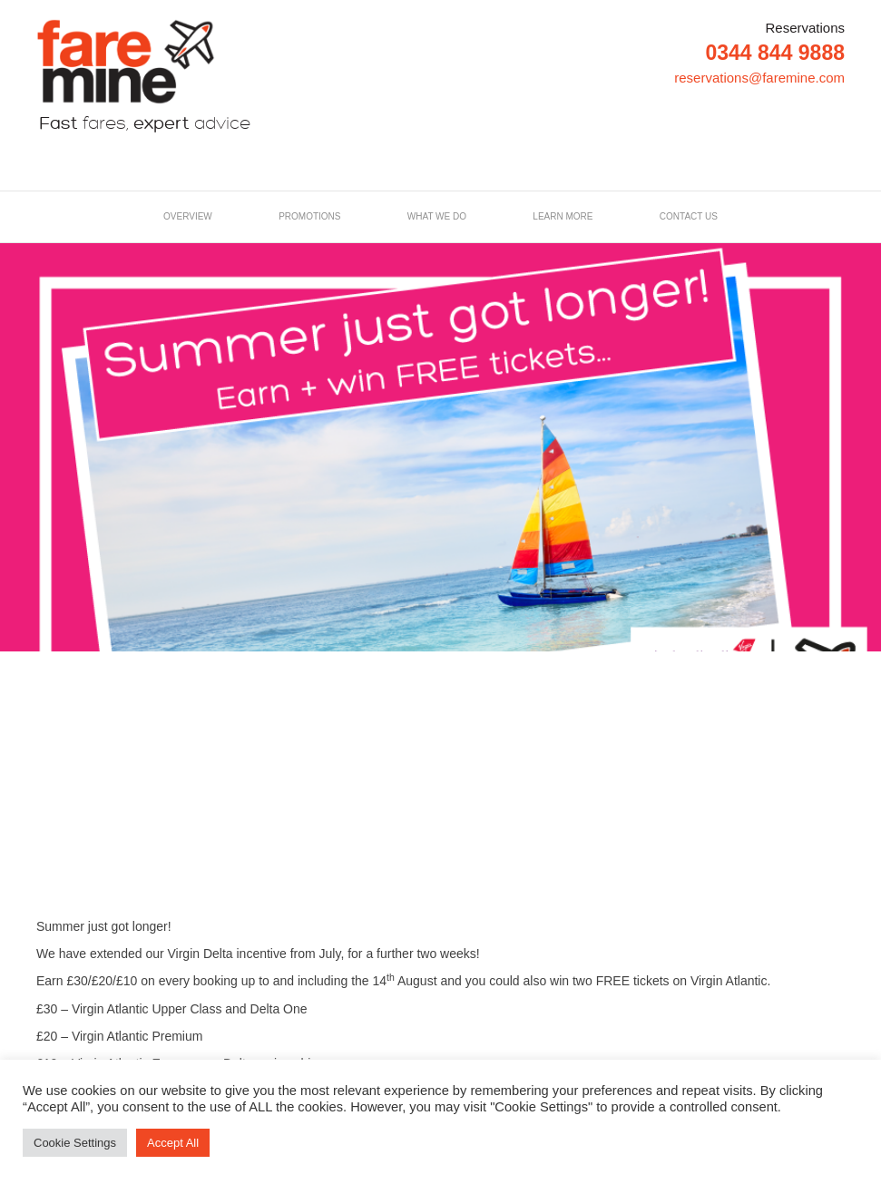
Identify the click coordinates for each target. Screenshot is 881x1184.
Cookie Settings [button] (75, 1143)
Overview (187, 216)
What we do (436, 216)
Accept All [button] (173, 1143)
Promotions (309, 216)
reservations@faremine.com (759, 77)
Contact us (689, 216)
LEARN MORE (562, 216)
